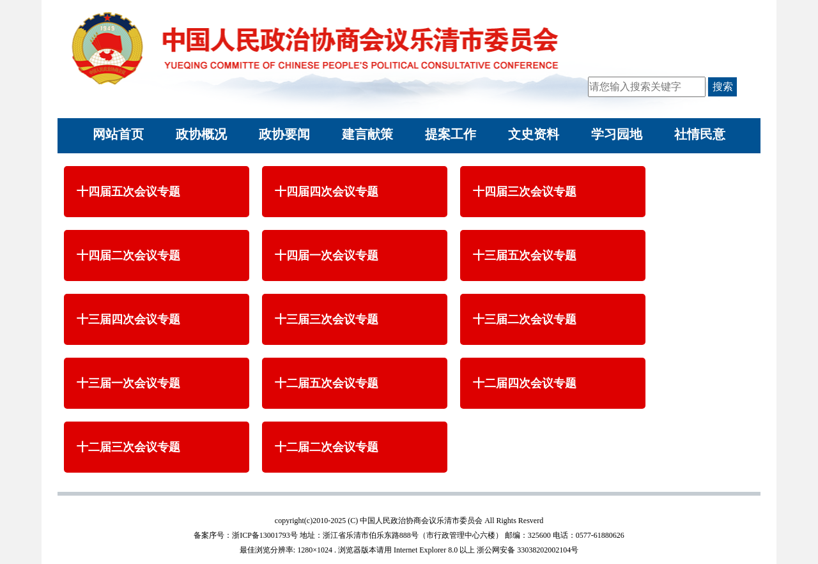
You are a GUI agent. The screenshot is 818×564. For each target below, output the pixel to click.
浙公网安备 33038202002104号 (527, 549)
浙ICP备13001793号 (265, 535)
